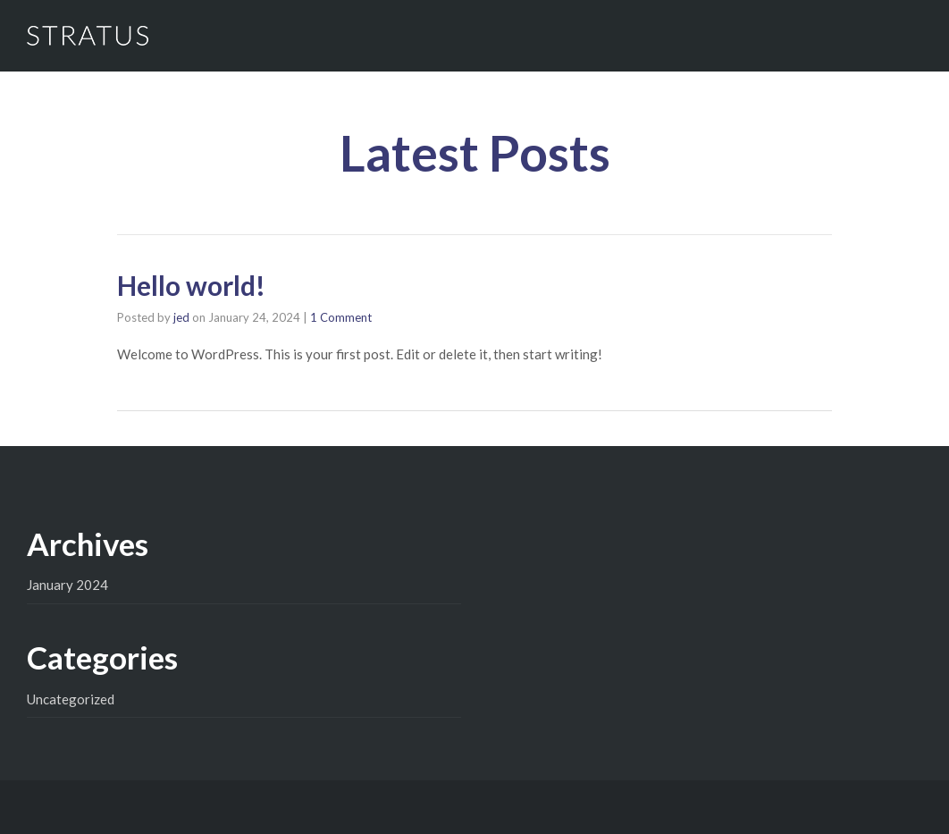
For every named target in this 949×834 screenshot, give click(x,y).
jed (181, 317)
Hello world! (191, 285)
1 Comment (341, 317)
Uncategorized (70, 699)
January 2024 (67, 585)
